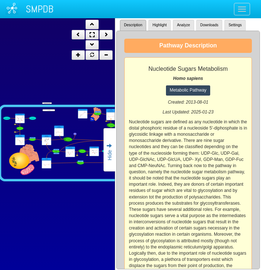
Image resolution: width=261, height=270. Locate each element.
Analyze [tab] (183, 25)
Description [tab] (133, 25)
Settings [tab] (235, 25)
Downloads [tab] (209, 25)
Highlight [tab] (159, 25)
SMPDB (39, 9)
